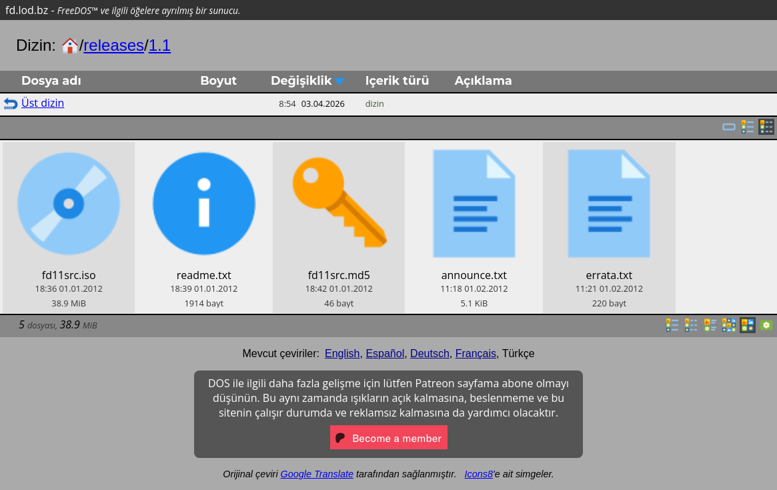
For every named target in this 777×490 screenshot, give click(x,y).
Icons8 (479, 474)
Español (384, 353)
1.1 (160, 45)
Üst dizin (42, 102)
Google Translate (317, 474)
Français (476, 353)
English (342, 353)
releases (113, 45)
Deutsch (430, 353)
